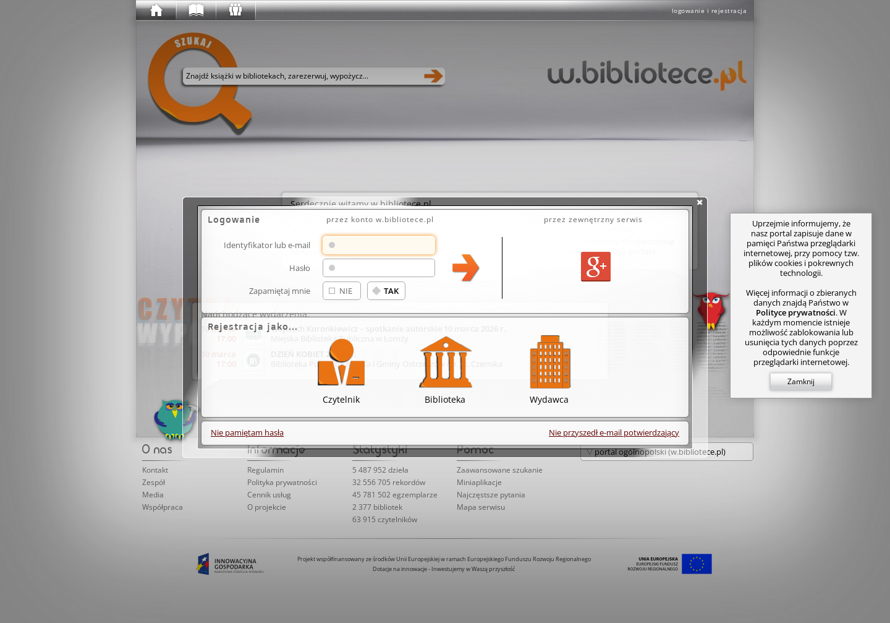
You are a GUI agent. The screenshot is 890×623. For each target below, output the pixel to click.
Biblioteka (445, 368)
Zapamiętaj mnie (279, 290)
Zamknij (801, 381)
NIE (345, 290)
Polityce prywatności (796, 312)
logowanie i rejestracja (709, 10)
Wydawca (549, 368)
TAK (391, 290)
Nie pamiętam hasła (247, 432)
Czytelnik (341, 368)
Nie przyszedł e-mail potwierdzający (614, 432)
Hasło (299, 267)
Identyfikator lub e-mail (267, 244)
